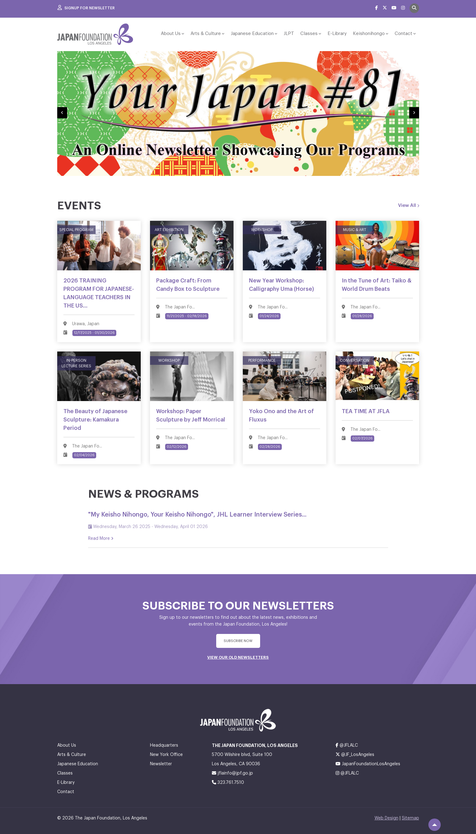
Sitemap (410, 817)
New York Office (166, 754)
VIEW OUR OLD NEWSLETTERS (238, 656)
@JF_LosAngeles (355, 753)
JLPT (289, 33)
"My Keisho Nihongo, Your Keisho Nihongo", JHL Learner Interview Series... (197, 514)
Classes (309, 33)
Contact (403, 33)
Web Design (386, 817)
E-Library (337, 33)
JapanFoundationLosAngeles (368, 763)
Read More (101, 537)
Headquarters (164, 744)
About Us (171, 33)
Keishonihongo (369, 33)
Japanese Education (252, 33)
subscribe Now (238, 640)
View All (408, 205)
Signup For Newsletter (86, 8)
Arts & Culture (206, 33)
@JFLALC (347, 744)
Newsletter (161, 763)
